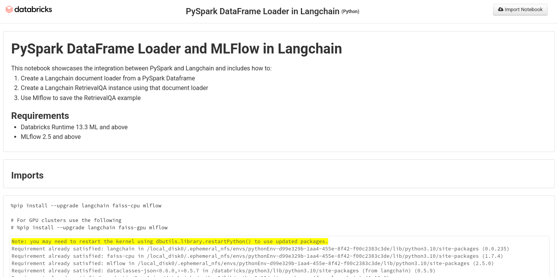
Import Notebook (520, 9)
